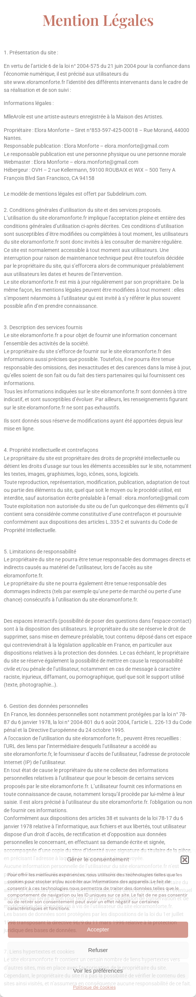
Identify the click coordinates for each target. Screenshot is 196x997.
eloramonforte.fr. (70, 786)
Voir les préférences (98, 970)
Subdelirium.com (126, 194)
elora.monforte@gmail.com (137, 146)
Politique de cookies (94, 987)
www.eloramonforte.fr (39, 82)
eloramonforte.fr (67, 218)
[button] (185, 860)
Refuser (98, 950)
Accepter (98, 929)
